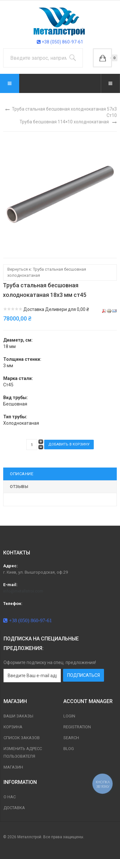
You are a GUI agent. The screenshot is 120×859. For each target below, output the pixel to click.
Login (69, 716)
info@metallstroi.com (23, 591)
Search (71, 737)
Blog (68, 748)
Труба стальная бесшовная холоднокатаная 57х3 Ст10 (64, 112)
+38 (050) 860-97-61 (60, 42)
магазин (13, 767)
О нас (10, 796)
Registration (77, 726)
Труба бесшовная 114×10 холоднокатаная (64, 121)
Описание (21, 473)
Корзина (13, 726)
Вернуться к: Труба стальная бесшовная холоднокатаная (46, 272)
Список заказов (22, 737)
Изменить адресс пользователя (23, 752)
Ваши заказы (18, 716)
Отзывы (19, 486)
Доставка (14, 807)
